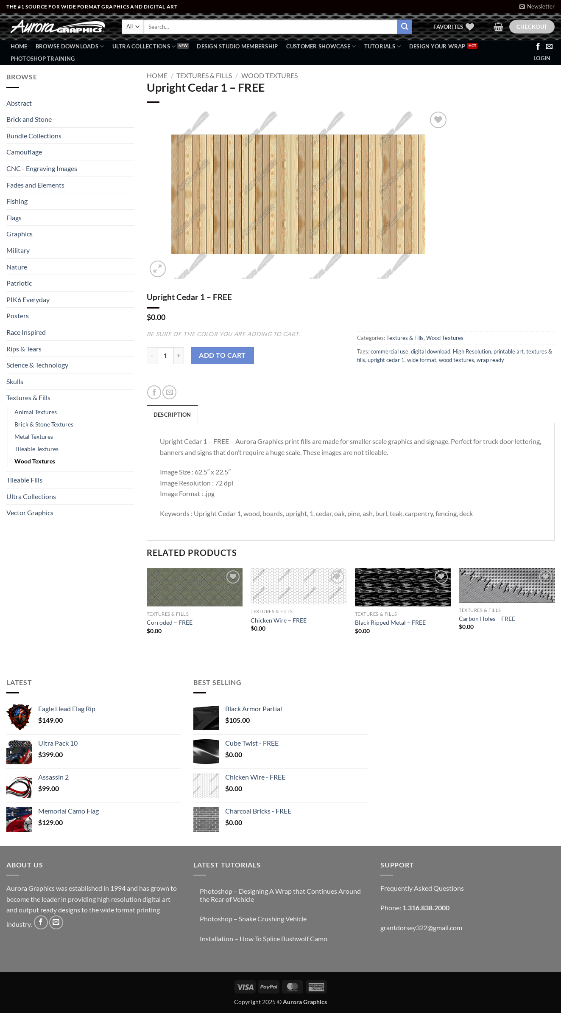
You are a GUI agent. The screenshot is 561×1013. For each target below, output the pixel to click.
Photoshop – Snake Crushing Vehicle (253, 919)
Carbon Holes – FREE (487, 618)
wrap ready (490, 359)
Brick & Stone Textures (43, 424)
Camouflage (24, 152)
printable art (509, 351)
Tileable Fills (24, 480)
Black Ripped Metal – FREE (390, 622)
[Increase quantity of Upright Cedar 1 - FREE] (179, 355)
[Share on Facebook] (154, 392)
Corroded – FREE (170, 622)
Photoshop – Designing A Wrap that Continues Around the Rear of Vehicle (280, 895)
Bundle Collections (33, 136)
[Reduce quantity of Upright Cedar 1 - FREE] (152, 355)
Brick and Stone (29, 119)
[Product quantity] (165, 355)
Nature (16, 267)
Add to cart (222, 355)
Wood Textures (34, 461)
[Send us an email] (549, 47)
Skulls (14, 381)
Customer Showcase (321, 46)
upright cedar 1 (386, 359)
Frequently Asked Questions (422, 888)
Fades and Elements (35, 185)
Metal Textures (33, 436)
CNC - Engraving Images (41, 168)
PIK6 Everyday (28, 299)
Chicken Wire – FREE (279, 620)
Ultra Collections (144, 46)
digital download (430, 351)
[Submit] (404, 27)
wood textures (456, 359)
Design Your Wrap (437, 46)
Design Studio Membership (237, 46)
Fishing (17, 201)
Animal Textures (35, 411)
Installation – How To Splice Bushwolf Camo (263, 938)
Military (18, 250)
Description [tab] (172, 414)
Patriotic (19, 283)
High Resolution (472, 351)
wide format (421, 359)
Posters (17, 315)
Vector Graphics (29, 512)
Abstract (19, 103)
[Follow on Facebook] (538, 47)
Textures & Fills (28, 397)
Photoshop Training (43, 58)
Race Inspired (26, 332)
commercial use (389, 351)
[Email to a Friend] (169, 392)
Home (19, 46)
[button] (537, 6)
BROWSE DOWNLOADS (70, 46)
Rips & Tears (24, 349)
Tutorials (382, 46)
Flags (14, 217)
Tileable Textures (36, 448)
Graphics (19, 234)
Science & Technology (37, 365)
